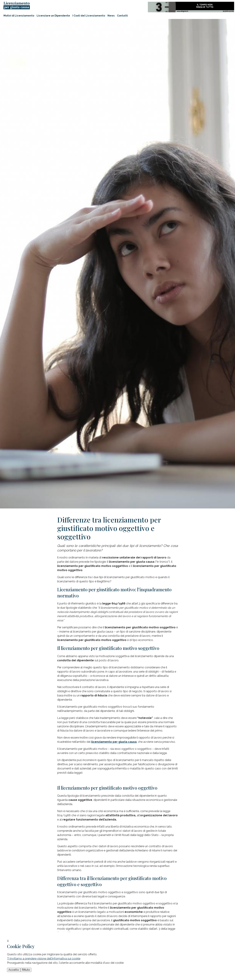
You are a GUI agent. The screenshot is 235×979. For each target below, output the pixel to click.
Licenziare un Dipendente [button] (53, 15)
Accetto (13, 969)
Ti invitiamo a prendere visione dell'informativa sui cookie (43, 958)
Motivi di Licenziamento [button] (19, 15)
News (111, 15)
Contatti (122, 15)
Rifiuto (26, 969)
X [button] (8, 941)
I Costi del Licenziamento (88, 15)
